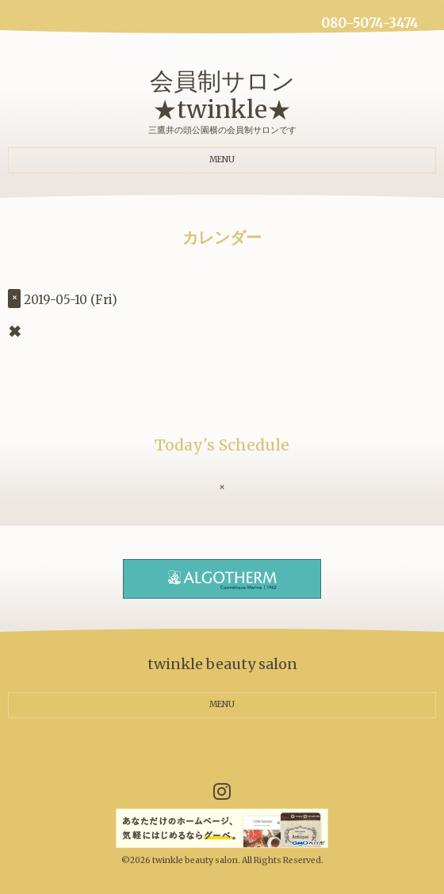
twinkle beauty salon (195, 860)
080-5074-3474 (370, 23)
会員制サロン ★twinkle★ (222, 95)
